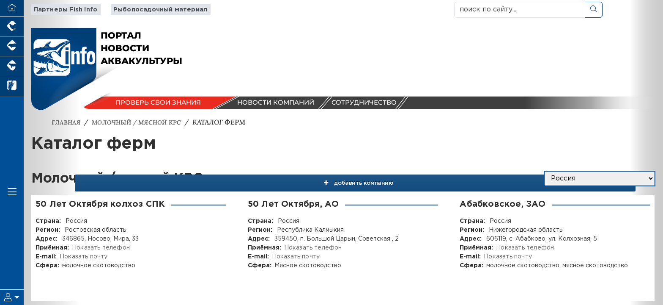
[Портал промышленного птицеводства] (12, 26)
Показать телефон (100, 247)
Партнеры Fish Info (62, 9)
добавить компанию (437, 179)
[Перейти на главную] (12, 8)
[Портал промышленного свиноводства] (12, 46)
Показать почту (83, 256)
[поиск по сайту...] (519, 10)
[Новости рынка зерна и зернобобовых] (12, 86)
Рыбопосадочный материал (153, 9)
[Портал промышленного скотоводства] (12, 66)
